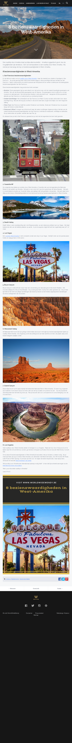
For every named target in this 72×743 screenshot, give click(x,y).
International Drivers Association (12, 465)
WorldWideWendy (6, 2)
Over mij (21, 3)
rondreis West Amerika (12, 236)
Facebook (26, 605)
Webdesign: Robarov (63, 613)
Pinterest (46, 605)
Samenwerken (30, 3)
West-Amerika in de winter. (24, 460)
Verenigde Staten (25, 579)
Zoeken (66, 3)
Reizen (15, 3)
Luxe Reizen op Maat (43, 3)
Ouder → (60, 588)
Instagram (39, 605)
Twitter (33, 605)
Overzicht (36, 588)
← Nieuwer (12, 588)
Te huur (53, 3)
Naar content (36, 50)
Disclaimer (29, 613)
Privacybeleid (39, 613)
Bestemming (15, 579)
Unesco (8, 579)
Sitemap (36, 615)
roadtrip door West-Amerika (28, 78)
